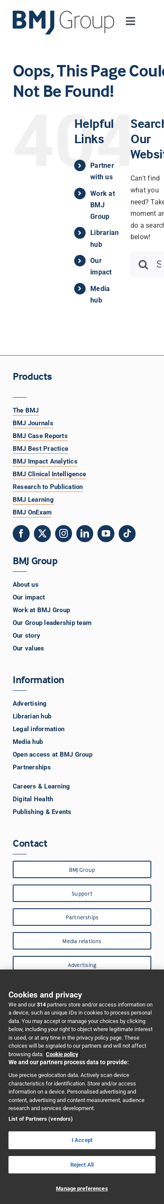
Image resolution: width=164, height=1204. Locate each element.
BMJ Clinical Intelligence (49, 474)
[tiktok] (127, 533)
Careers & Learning (41, 786)
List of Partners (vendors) (40, 1119)
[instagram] (63, 533)
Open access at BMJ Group (52, 754)
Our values (28, 648)
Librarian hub (32, 716)
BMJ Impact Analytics (45, 461)
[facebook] (21, 533)
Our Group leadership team (52, 623)
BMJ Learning (33, 499)
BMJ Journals (33, 423)
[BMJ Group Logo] (64, 14)
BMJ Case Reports (40, 436)
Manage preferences (82, 1188)
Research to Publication (48, 487)
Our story (26, 635)
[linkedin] (84, 533)
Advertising (30, 703)
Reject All (82, 1165)
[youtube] (105, 533)
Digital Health (33, 799)
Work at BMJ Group (102, 204)
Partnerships (32, 767)
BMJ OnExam (32, 512)
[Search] (143, 264)
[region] (82, 1086)
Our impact (29, 597)
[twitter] (42, 533)
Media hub (28, 742)
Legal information (38, 729)
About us (26, 584)
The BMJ (26, 410)
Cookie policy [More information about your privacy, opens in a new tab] (62, 1054)
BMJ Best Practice (40, 448)
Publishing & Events (42, 812)
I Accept (82, 1140)
